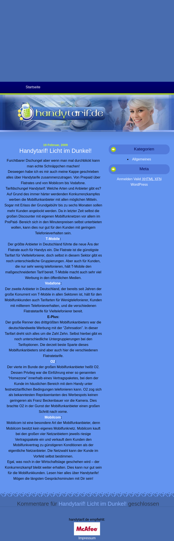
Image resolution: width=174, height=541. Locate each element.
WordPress (139, 184)
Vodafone (52, 283)
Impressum (86, 538)
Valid (144, 179)
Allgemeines (141, 159)
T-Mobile (53, 239)
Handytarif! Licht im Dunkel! (55, 150)
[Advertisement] (41, 41)
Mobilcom (53, 417)
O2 (52, 361)
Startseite (33, 87)
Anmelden (124, 179)
